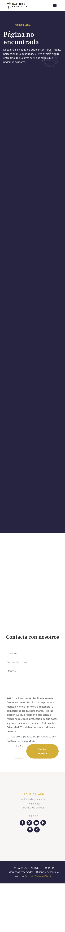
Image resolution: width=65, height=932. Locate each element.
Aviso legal (34, 803)
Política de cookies (33, 807)
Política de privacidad (33, 799)
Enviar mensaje (42, 751)
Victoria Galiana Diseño (38, 876)
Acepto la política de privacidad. (31, 738)
